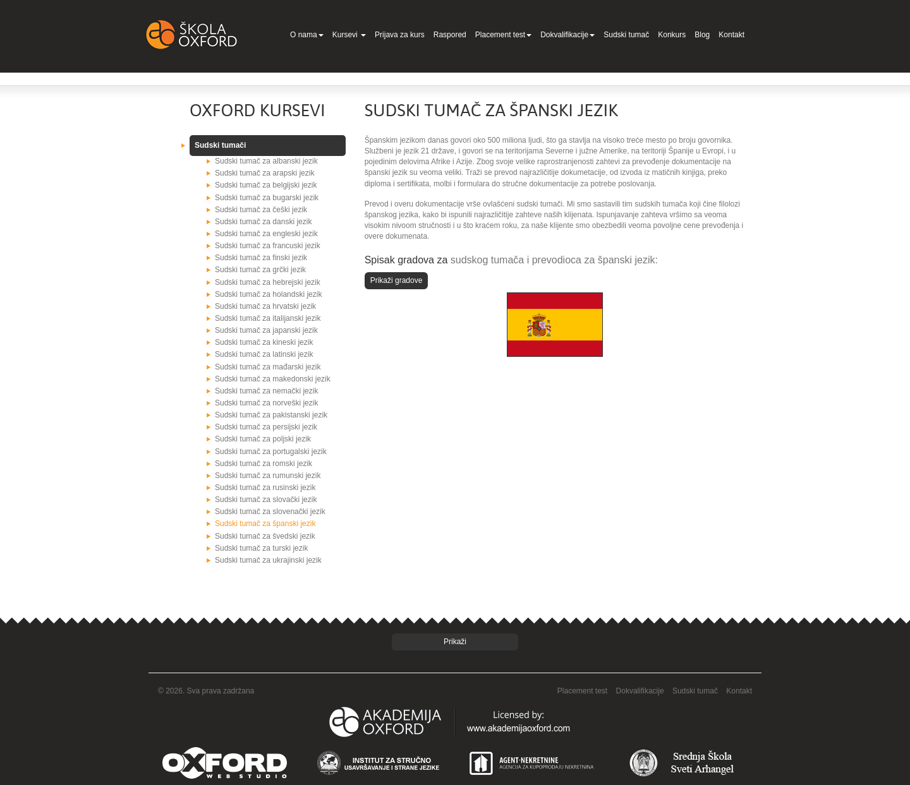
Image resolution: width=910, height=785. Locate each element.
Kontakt (731, 34)
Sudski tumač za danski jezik (263, 221)
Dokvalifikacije (567, 34)
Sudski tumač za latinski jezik (264, 354)
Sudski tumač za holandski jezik (268, 294)
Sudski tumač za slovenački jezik (270, 511)
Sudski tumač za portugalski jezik (271, 451)
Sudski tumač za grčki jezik (260, 269)
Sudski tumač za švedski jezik (265, 536)
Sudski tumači (220, 145)
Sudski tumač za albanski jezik (266, 161)
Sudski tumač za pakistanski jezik (271, 414)
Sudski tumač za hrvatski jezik (265, 306)
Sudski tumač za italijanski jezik (267, 318)
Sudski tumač (626, 34)
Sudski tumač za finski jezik (261, 257)
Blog (702, 34)
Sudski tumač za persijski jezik (266, 426)
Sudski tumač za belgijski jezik (266, 185)
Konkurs (672, 34)
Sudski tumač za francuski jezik (267, 245)
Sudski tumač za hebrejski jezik (267, 282)
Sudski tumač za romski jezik (263, 463)
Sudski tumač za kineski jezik (264, 342)
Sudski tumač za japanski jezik (266, 330)
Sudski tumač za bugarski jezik (266, 197)
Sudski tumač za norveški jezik (266, 402)
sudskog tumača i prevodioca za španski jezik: (554, 260)
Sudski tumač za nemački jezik (266, 391)
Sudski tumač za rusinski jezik (265, 487)
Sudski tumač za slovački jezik (266, 499)
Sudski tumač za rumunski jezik (267, 475)
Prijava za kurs (400, 34)
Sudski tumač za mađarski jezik (267, 367)
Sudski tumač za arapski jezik (264, 173)
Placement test (503, 34)
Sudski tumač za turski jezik (261, 548)
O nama (307, 34)
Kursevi (349, 34)
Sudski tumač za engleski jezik (266, 233)
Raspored (450, 34)
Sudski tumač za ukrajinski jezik (268, 560)
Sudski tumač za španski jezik (265, 523)
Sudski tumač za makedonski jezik (273, 379)
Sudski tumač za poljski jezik (263, 438)
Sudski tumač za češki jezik (261, 209)
